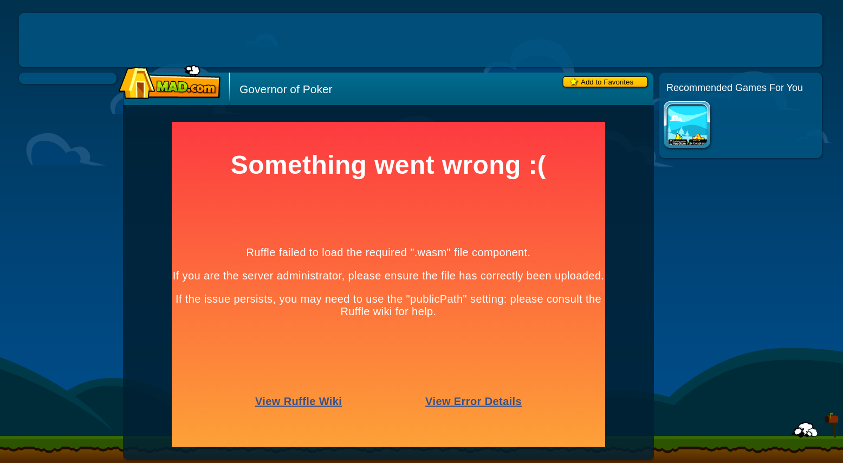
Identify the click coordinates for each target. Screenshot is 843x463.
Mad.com (167, 82)
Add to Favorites (607, 82)
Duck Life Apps (688, 126)
